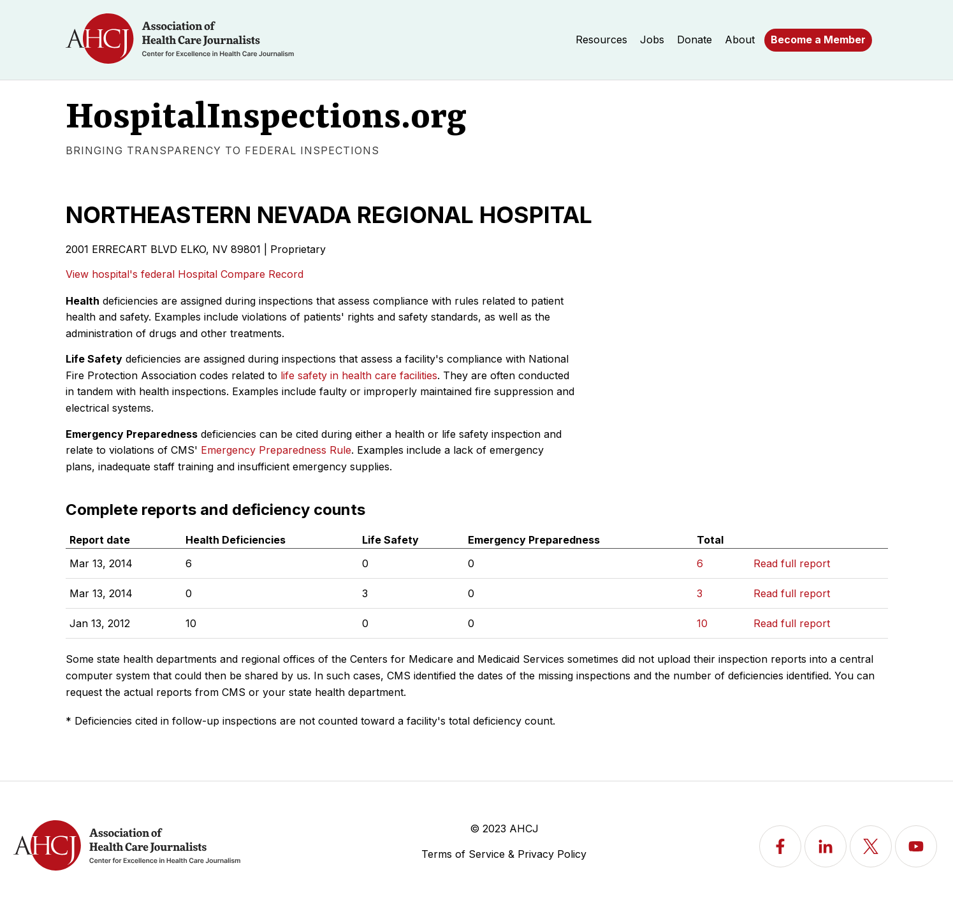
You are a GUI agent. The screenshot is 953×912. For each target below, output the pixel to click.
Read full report (791, 563)
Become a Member (818, 39)
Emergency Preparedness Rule (276, 450)
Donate (694, 39)
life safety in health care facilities (358, 375)
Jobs (652, 39)
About (740, 39)
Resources (601, 39)
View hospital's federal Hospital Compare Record (184, 274)
